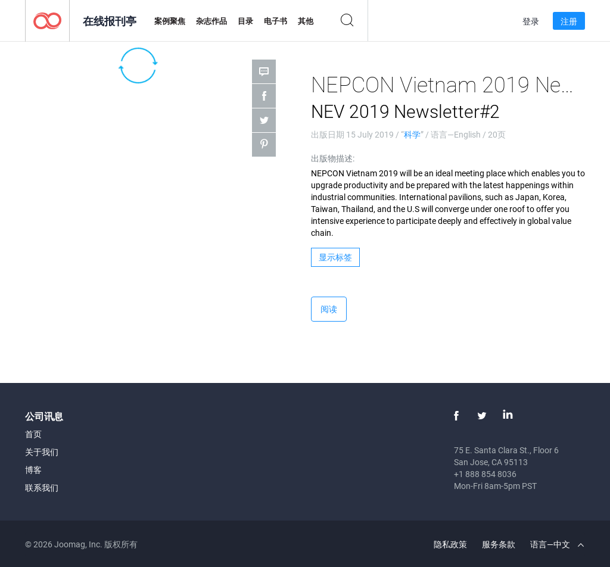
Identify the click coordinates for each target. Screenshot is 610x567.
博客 (33, 469)
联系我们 (41, 487)
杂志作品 (211, 20)
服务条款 (498, 544)
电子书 (275, 20)
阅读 (328, 308)
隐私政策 (450, 544)
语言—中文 (557, 544)
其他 (305, 20)
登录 (530, 21)
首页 (33, 434)
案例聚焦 (169, 20)
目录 (245, 20)
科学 (412, 134)
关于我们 (41, 451)
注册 (569, 21)
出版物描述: (332, 158)
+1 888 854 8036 (485, 473)
